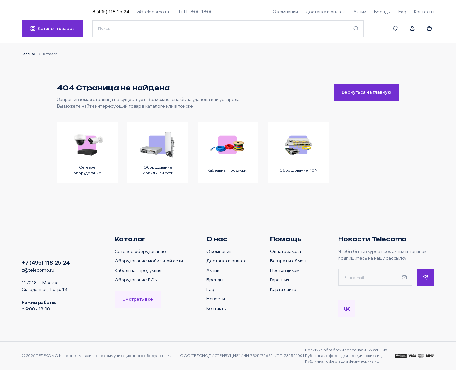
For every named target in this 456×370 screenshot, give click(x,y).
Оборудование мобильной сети (149, 260)
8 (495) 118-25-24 (110, 11)
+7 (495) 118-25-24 (46, 262)
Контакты (216, 308)
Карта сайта (283, 289)
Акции (212, 270)
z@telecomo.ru (153, 11)
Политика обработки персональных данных (346, 350)
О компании (219, 251)
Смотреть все (137, 299)
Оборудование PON (136, 279)
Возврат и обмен (288, 260)
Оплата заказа (285, 251)
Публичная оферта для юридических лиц (343, 355)
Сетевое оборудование (140, 251)
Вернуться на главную (366, 92)
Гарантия (279, 279)
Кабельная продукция (138, 270)
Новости (215, 298)
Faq (210, 289)
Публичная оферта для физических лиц (342, 361)
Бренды (214, 279)
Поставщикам (285, 270)
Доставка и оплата (226, 260)
